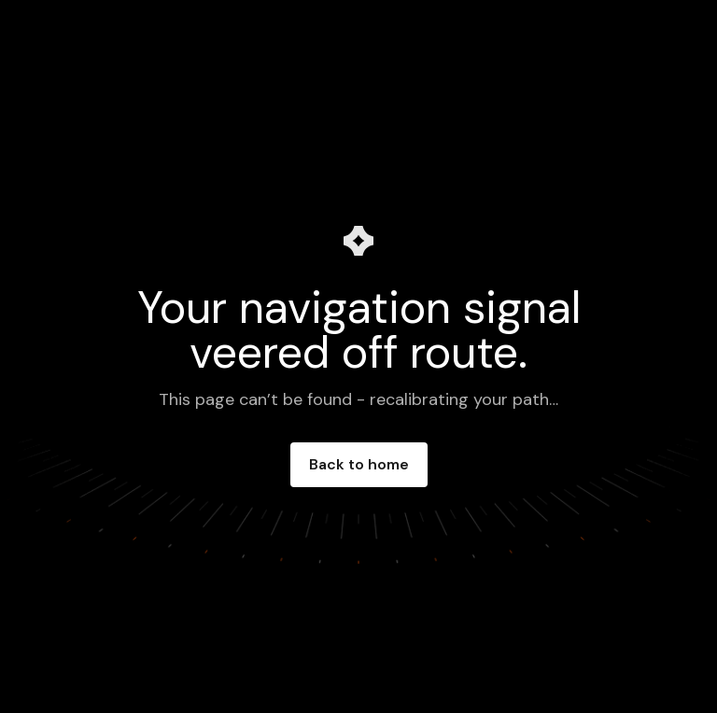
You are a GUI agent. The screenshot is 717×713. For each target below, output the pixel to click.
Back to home (359, 464)
